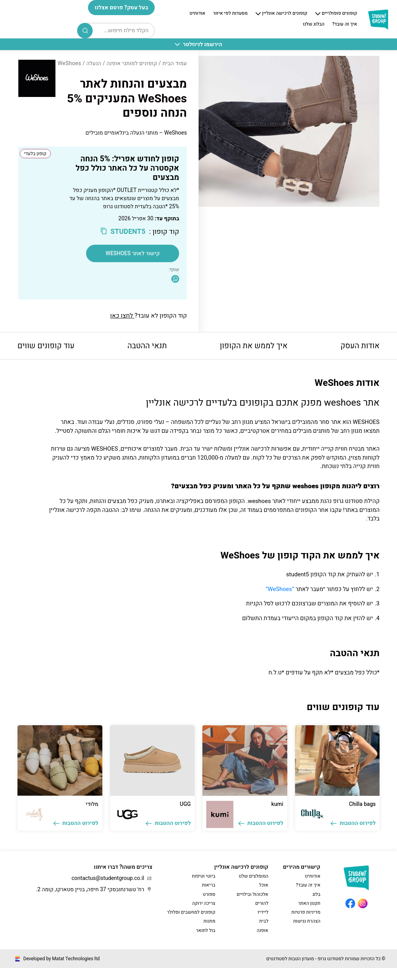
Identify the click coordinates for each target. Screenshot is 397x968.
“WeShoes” (280, 589)
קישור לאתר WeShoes (132, 253)
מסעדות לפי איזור (230, 13)
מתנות (210, 921)
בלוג (316, 894)
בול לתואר (206, 930)
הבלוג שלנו (313, 24)
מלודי (92, 804)
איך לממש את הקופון (254, 345)
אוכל (263, 885)
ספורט (209, 894)
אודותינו (197, 13)
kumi (277, 804)
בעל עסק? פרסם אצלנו (121, 7)
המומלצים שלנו (253, 876)
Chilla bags (362, 804)
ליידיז (263, 912)
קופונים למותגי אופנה (132, 63)
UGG (185, 804)
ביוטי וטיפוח (203, 876)
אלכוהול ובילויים (252, 894)
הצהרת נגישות (306, 921)
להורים (261, 903)
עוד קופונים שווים (45, 345)
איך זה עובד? (344, 24)
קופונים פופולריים (339, 13)
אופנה (262, 930)
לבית (263, 921)
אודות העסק (360, 345)
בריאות (209, 885)
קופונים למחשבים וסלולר (191, 912)
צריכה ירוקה (203, 903)
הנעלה (93, 63)
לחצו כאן (122, 315)
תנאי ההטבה (147, 345)
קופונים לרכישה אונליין (284, 13)
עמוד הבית (174, 63)
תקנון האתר (309, 903)
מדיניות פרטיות (305, 912)
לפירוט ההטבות (353, 823)
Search (85, 30)
